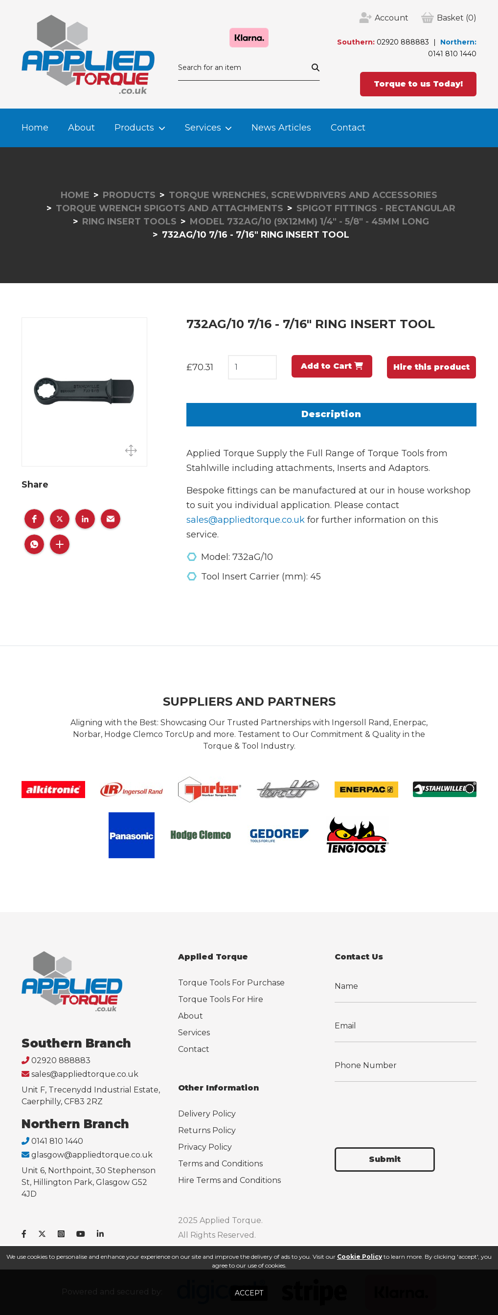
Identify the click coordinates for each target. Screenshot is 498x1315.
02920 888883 (403, 42)
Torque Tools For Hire (220, 999)
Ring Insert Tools (129, 221)
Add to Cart (332, 366)
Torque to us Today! (418, 84)
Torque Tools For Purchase (231, 982)
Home (35, 127)
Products (134, 127)
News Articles (281, 127)
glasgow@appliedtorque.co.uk (92, 1154)
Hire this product (431, 367)
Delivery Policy (207, 1113)
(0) (456, 18)
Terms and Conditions (220, 1163)
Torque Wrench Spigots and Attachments (169, 208)
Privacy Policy (205, 1147)
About (81, 127)
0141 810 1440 (452, 53)
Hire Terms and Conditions (229, 1180)
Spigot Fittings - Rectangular (375, 208)
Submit (385, 1159)
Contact (348, 127)
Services (203, 127)
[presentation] (409, 1109)
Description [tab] (331, 414)
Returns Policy (207, 1130)
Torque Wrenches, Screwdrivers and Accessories (303, 195)
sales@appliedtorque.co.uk (245, 519)
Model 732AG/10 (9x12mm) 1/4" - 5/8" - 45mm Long (309, 221)
